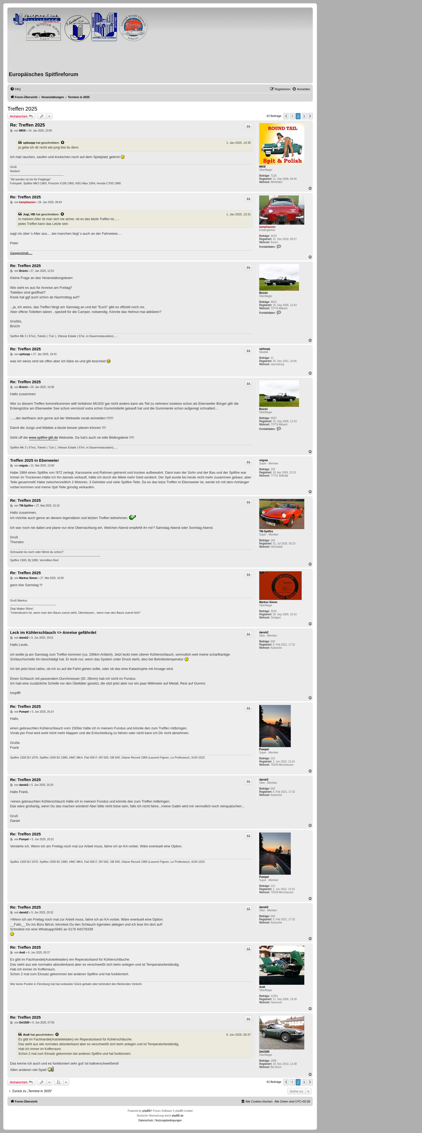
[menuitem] (15, 89)
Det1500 (264, 1051)
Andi (262, 987)
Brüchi (263, 292)
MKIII (262, 166)
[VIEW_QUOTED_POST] (62, 142)
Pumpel (264, 749)
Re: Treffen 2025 (27, 125)
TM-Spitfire (266, 531)
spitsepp (29, 142)
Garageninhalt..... (21, 253)
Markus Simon (268, 602)
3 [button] (304, 116)
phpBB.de (177, 1115)
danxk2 (263, 632)
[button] (286, 116)
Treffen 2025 (22, 109)
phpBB (146, 1110)
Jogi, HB (29, 214)
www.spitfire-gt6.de (43, 437)
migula (263, 460)
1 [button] (292, 116)
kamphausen (267, 226)
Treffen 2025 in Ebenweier (34, 460)
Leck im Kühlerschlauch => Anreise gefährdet (53, 632)
